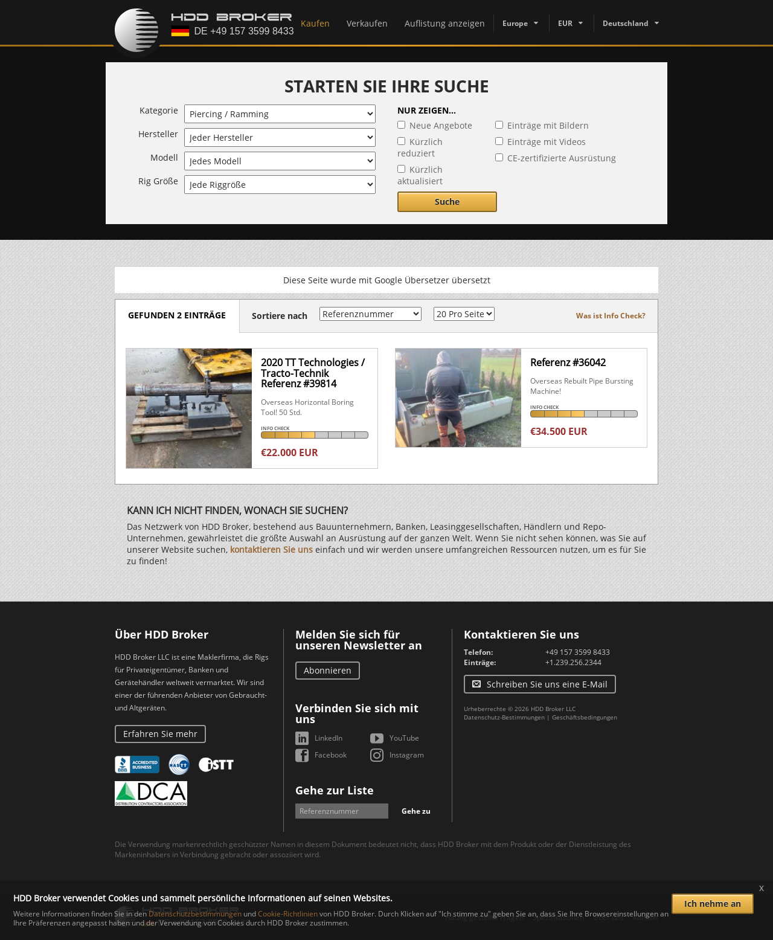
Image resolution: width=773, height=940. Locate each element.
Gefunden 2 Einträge (179, 315)
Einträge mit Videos (546, 141)
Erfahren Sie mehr (160, 733)
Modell (164, 157)
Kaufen (315, 23)
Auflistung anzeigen (445, 23)
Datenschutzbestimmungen (195, 914)
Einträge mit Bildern (548, 125)
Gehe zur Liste (334, 790)
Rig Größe (158, 181)
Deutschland (626, 23)
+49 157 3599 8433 (577, 652)
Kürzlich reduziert (420, 147)
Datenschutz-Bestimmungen (504, 717)
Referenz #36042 (568, 362)
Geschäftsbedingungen (584, 717)
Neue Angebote (440, 125)
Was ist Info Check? (611, 316)
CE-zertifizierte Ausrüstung (561, 158)
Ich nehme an (712, 903)
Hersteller (158, 134)
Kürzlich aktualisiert (420, 175)
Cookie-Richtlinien (288, 914)
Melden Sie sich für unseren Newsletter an (358, 639)
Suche (447, 201)
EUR (565, 23)
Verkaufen (367, 23)
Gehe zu (416, 811)
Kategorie (159, 110)
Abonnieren (327, 670)
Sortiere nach (284, 315)
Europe (515, 23)
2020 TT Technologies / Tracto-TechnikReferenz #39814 (313, 373)
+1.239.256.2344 (573, 662)
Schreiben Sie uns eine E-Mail (547, 684)
